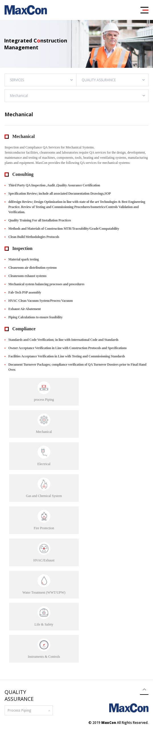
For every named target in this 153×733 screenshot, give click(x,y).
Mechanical (19, 95)
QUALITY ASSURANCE (99, 80)
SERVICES (17, 80)
